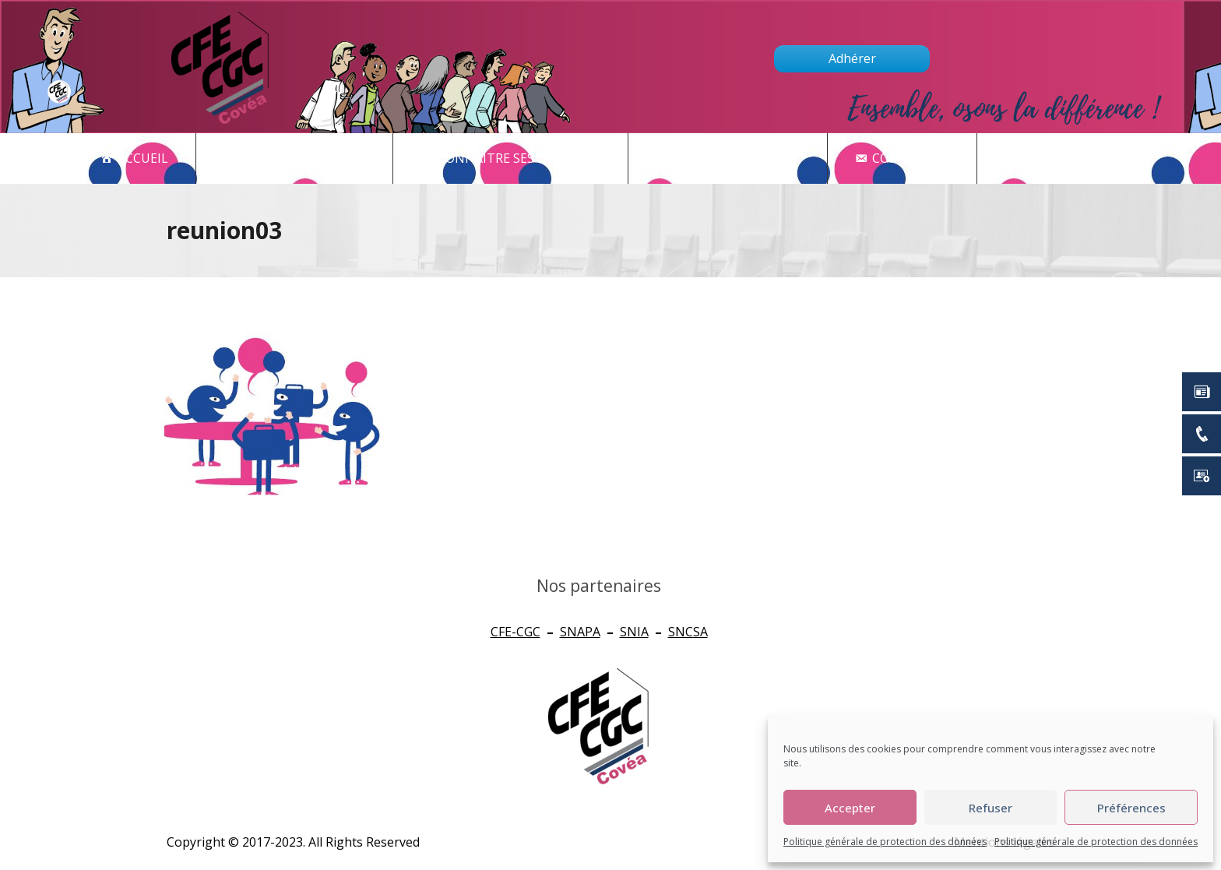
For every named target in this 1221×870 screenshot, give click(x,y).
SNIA (634, 631)
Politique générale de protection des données (885, 841)
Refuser (990, 807)
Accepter (850, 807)
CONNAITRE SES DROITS (519, 158)
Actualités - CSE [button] (303, 158)
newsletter (1071, 158)
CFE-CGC (515, 631)
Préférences (1131, 807)
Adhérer (852, 58)
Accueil (143, 158)
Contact (910, 158)
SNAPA (580, 631)
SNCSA (688, 631)
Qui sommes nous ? (736, 158)
